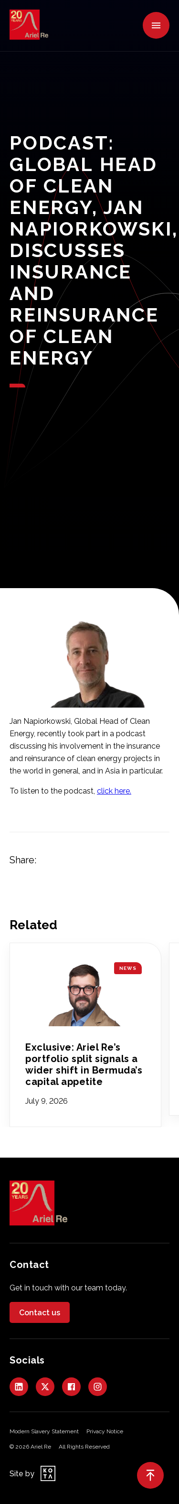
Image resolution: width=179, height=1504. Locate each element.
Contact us (39, 1312)
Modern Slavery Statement (44, 1431)
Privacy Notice (104, 1431)
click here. (114, 790)
